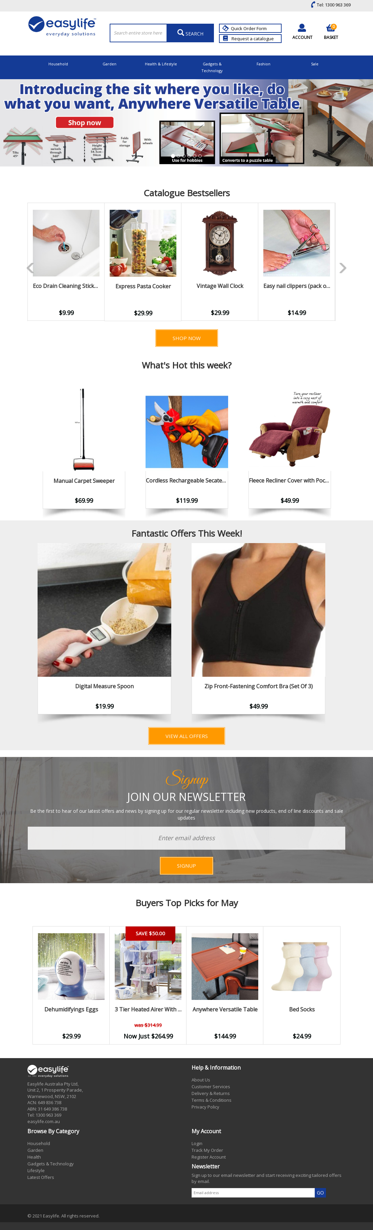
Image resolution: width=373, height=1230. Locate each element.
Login (197, 1143)
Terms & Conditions (212, 1100)
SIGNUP (186, 865)
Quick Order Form (245, 28)
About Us (201, 1080)
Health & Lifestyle (161, 63)
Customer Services (211, 1086)
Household (58, 63)
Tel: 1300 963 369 (329, 5)
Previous (17, 262)
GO (320, 1192)
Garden (109, 63)
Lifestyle (36, 1170)
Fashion (263, 63)
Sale (315, 63)
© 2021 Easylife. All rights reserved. (63, 1216)
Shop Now (187, 338)
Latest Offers (40, 1177)
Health (34, 1157)
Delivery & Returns (211, 1093)
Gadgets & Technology (212, 67)
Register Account (209, 1157)
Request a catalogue (248, 39)
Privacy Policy (205, 1107)
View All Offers (187, 736)
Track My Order (207, 1150)
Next (345, 634)
